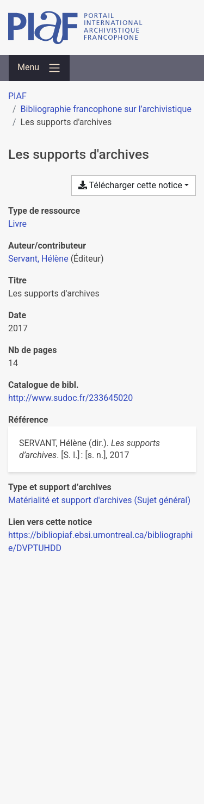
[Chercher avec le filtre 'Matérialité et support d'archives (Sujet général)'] (99, 500)
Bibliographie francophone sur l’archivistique (106, 109)
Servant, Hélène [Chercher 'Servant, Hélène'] (38, 258)
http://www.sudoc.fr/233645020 (70, 398)
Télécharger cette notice (130, 185)
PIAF (17, 96)
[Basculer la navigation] (39, 68)
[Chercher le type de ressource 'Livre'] (17, 224)
